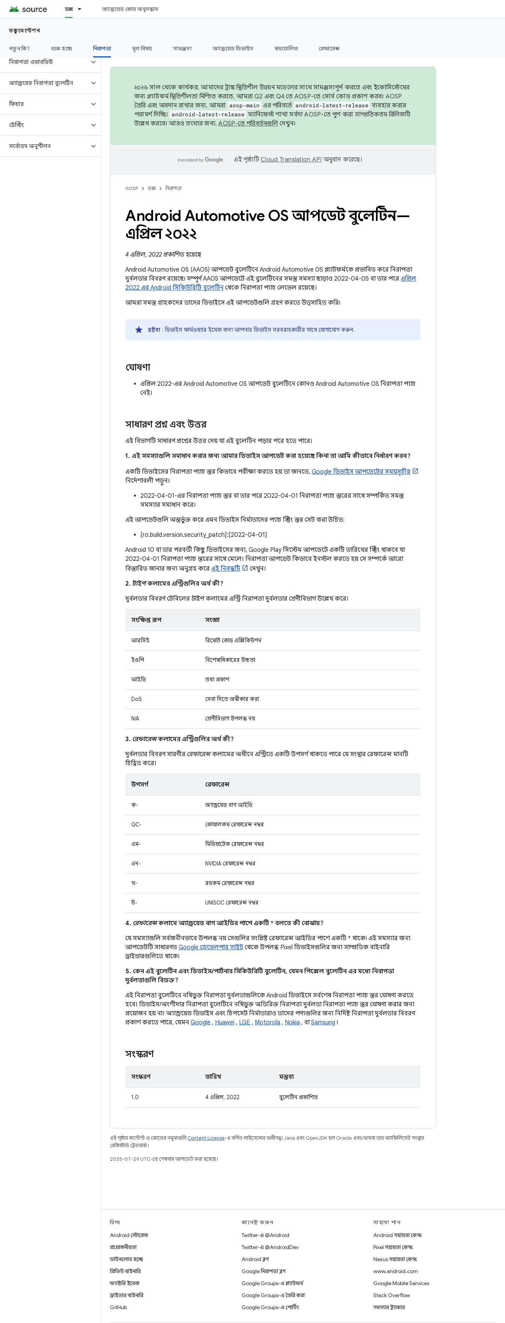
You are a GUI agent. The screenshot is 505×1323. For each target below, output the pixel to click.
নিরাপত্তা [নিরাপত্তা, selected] (102, 48)
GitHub (118, 1307)
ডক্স (152, 188)
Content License (206, 1138)
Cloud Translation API (291, 159)
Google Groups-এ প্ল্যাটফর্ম (272, 1283)
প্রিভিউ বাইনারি (125, 1271)
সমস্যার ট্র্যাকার (389, 1307)
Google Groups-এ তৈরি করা (273, 1295)
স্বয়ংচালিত (286, 48)
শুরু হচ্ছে (61, 48)
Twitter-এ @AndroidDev (270, 1247)
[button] (44, 62)
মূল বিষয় (142, 48)
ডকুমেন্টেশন (24, 30)
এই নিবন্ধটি (225, 568)
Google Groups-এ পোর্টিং (270, 1307)
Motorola (267, 1022)
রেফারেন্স (329, 48)
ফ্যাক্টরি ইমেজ (124, 1283)
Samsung (323, 1022)
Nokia (292, 1022)
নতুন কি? (19, 48)
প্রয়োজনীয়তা (123, 1247)
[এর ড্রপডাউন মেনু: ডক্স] (83, 9)
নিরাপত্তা (173, 188)
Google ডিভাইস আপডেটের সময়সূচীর (361, 472)
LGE (244, 1022)
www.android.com (395, 1271)
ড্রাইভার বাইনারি (126, 1295)
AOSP (131, 188)
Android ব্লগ (255, 1259)
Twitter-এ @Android (265, 1235)
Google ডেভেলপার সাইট (211, 947)
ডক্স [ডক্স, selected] (69, 9)
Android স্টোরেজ (129, 1235)
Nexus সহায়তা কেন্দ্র (395, 1259)
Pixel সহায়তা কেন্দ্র (393, 1247)
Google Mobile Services (401, 1283)
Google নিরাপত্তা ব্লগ (264, 1271)
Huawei (224, 1022)
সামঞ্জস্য (182, 48)
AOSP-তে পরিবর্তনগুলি (248, 123)
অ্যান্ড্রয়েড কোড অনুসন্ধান (130, 9)
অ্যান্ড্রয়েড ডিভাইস (233, 48)
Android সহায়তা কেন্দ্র (397, 1235)
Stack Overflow (391, 1295)
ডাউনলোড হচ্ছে (126, 1259)
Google (200, 1022)
